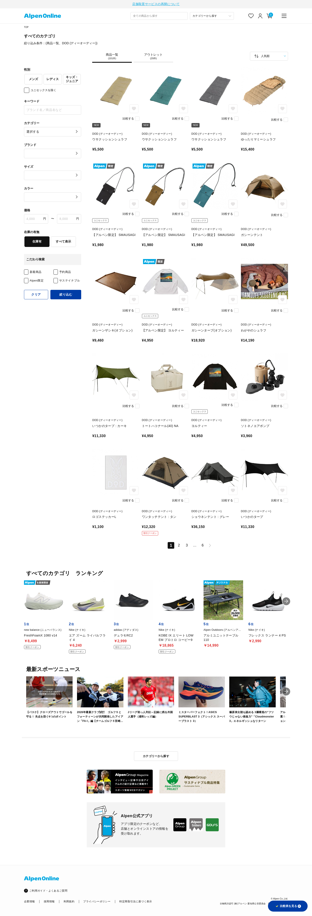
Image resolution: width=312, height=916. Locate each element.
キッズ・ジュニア (72, 79)
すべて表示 (63, 242)
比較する (128, 119)
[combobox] (159, 16)
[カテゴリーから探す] (212, 16)
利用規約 (69, 901)
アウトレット (153, 57)
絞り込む (65, 295)
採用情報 (49, 901)
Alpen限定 (37, 281)
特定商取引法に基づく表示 (135, 901)
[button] (286, 692)
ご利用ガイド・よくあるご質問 (48, 890)
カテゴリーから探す (156, 756)
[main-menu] (284, 16)
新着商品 (36, 272)
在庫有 (37, 242)
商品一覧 (112, 57)
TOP (26, 28)
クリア (36, 295)
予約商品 (65, 272)
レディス (52, 79)
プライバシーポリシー (96, 901)
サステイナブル (69, 281)
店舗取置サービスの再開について (156, 4)
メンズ (33, 79)
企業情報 (29, 901)
